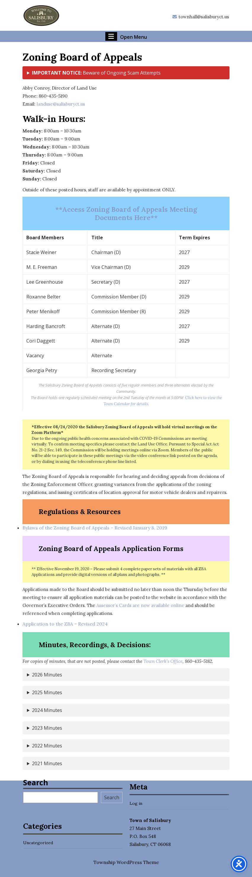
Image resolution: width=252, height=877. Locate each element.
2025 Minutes (47, 692)
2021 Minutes (47, 763)
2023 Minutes (47, 728)
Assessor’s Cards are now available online (140, 605)
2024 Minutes (47, 710)
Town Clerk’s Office (162, 661)
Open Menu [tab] (126, 36)
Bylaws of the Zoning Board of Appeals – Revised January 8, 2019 (94, 528)
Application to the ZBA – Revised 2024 (65, 624)
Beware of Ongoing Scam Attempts (96, 73)
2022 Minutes (47, 745)
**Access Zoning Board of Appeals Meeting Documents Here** (126, 213)
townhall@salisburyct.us (200, 17)
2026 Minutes (47, 674)
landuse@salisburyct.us (61, 104)
